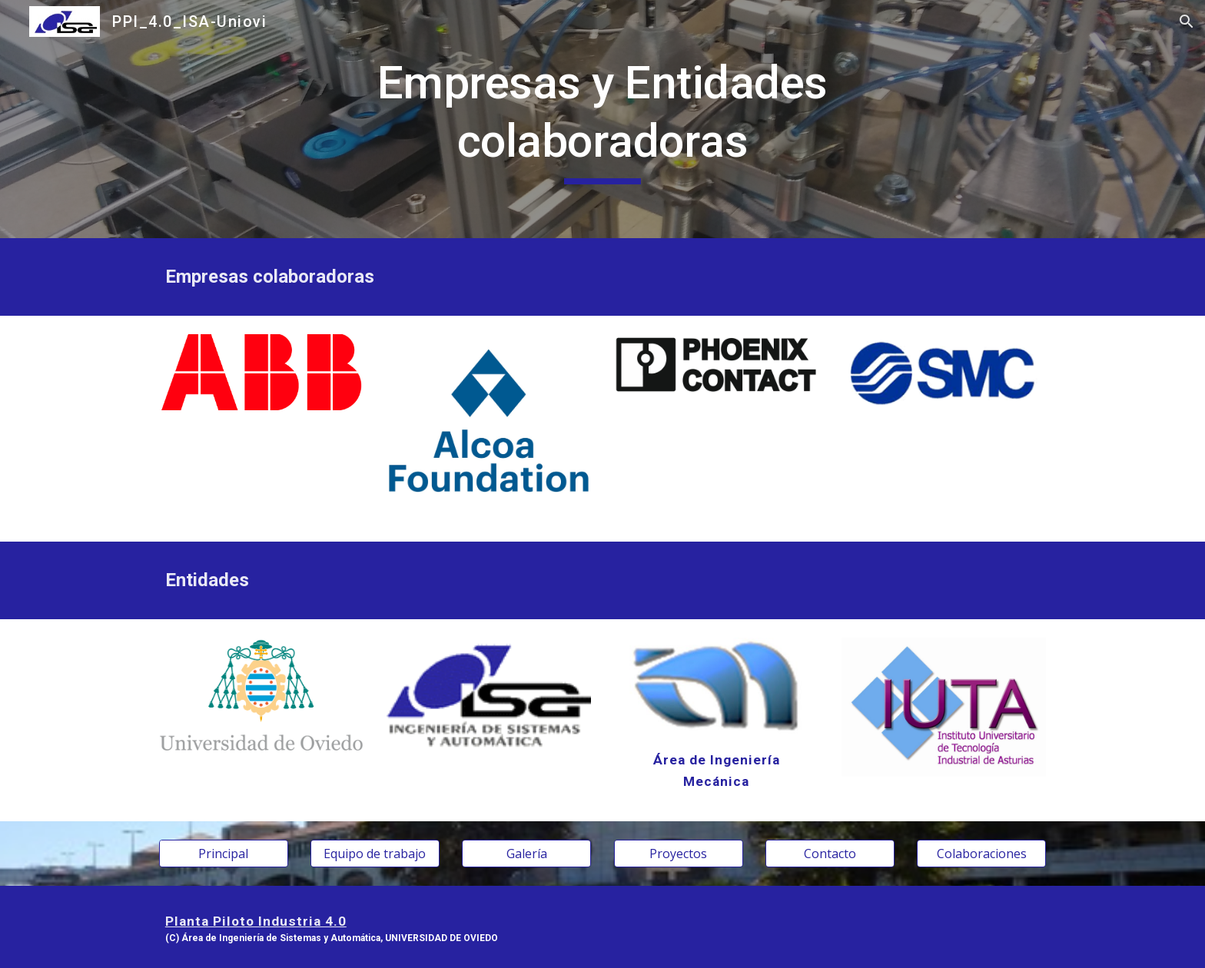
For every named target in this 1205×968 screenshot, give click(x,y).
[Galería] (526, 853)
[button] (1186, 21)
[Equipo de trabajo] (375, 853)
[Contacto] (830, 853)
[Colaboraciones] (981, 853)
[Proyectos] (678, 853)
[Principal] (223, 853)
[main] (602, 119)
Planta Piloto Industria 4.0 (256, 921)
